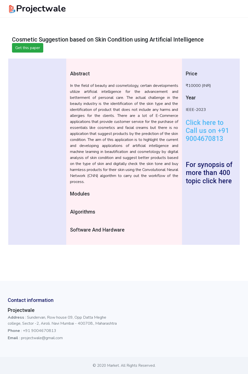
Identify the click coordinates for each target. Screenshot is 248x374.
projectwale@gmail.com (42, 338)
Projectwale (37, 9)
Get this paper (27, 48)
